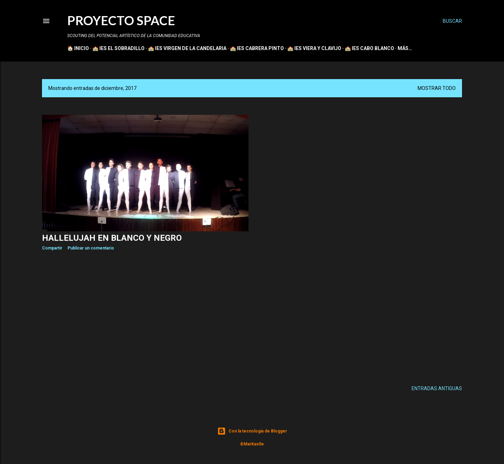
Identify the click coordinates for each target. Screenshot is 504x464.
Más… (405, 48)
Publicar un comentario (91, 248)
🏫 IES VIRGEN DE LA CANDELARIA (187, 48)
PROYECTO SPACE (121, 20)
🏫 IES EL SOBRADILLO (118, 48)
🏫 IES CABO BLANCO (369, 48)
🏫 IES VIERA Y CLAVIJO (314, 48)
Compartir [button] (52, 248)
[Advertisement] (145, 317)
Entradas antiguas (437, 388)
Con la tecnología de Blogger (252, 431)
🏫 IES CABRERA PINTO (257, 48)
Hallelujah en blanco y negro (112, 238)
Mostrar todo (437, 88)
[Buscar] (452, 21)
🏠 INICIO (78, 48)
